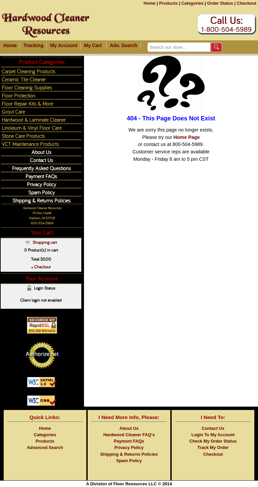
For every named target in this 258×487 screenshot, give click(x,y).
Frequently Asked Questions (41, 168)
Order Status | (221, 3)
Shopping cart (45, 242)
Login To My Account (213, 434)
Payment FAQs (41, 176)
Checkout (246, 3)
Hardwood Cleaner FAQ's (129, 434)
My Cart (93, 45)
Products (168, 3)
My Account (63, 45)
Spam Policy (41, 192)
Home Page (186, 137)
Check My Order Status (213, 441)
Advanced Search (45, 447)
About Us (41, 151)
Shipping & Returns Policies (41, 200)
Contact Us (41, 159)
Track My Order (213, 447)
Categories (192, 3)
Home (149, 3)
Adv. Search (123, 45)
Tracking (33, 45)
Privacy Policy (41, 184)
